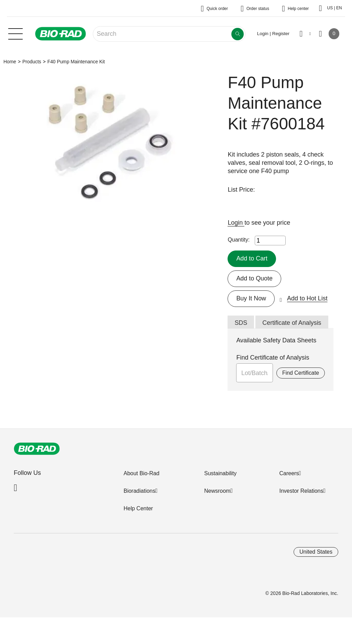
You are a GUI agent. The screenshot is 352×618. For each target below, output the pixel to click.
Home (9, 61)
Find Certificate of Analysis (272, 357)
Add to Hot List (307, 298)
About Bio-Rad (141, 473)
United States (315, 552)
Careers (289, 473)
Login (236, 222)
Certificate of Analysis (291, 322)
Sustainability (220, 473)
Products (31, 61)
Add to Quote (254, 278)
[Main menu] (15, 33)
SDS (240, 322)
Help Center (138, 508)
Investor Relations (301, 491)
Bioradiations (139, 491)
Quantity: (239, 240)
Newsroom (217, 491)
